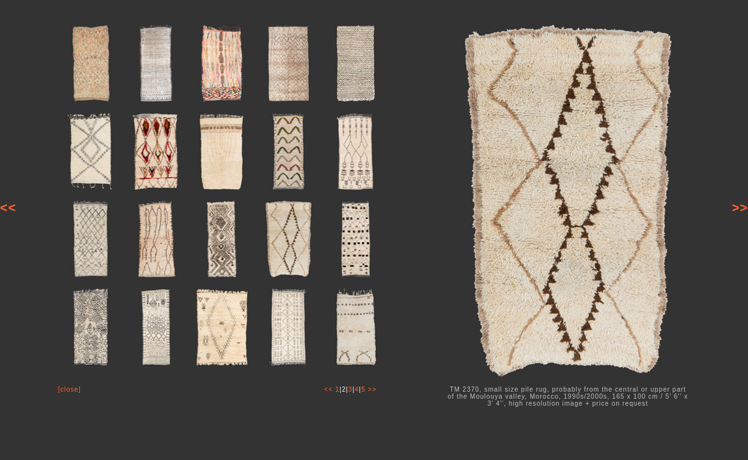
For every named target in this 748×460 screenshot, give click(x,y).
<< (8, 208)
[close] (69, 389)
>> (740, 208)
